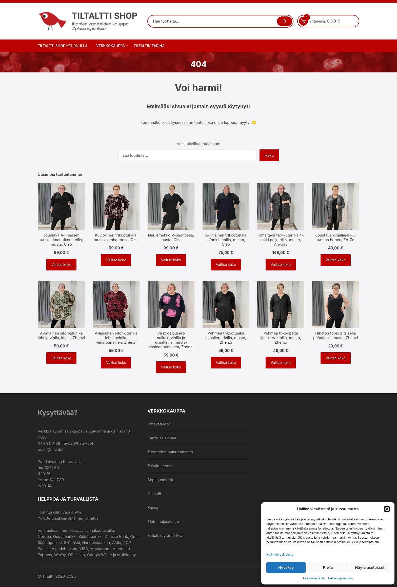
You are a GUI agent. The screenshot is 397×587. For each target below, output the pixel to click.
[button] (386, 509)
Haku (269, 155)
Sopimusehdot (160, 479)
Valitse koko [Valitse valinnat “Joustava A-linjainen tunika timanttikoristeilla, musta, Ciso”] (61, 264)
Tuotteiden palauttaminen (170, 451)
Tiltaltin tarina (149, 46)
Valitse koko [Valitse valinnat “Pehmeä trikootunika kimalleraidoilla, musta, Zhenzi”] (226, 362)
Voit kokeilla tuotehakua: (198, 143)
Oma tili (154, 493)
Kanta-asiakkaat (161, 438)
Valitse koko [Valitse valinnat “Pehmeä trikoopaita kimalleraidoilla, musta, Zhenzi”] (281, 362)
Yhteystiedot (158, 424)
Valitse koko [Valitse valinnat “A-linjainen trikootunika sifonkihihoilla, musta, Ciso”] (226, 264)
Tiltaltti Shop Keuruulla (63, 46)
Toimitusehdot (160, 465)
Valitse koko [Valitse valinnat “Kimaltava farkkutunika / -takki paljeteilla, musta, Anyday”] (281, 264)
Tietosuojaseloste (340, 578)
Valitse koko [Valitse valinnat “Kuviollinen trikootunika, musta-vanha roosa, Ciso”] (116, 260)
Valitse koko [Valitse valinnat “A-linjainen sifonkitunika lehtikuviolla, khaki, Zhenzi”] (61, 358)
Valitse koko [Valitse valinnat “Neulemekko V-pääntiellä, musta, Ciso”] (171, 260)
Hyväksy (286, 567)
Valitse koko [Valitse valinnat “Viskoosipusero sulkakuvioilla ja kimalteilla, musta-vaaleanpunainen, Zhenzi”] (171, 367)
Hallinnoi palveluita (279, 554)
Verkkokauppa (112, 46)
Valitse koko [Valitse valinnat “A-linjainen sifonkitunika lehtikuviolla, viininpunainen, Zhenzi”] (116, 362)
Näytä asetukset (369, 567)
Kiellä (328, 567)
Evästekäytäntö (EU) (165, 535)
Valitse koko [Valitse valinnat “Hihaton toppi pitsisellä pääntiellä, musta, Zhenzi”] (336, 358)
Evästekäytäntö (314, 578)
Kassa (152, 507)
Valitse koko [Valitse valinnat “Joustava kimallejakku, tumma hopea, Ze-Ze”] (336, 260)
